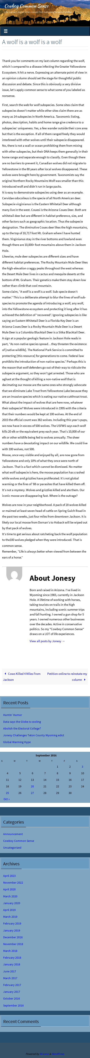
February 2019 (12, 923)
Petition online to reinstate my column (67, 677)
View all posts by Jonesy (47, 641)
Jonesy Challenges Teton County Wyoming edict (33, 735)
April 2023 (9, 876)
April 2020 (9, 889)
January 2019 (11, 930)
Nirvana (44, 1054)
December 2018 (13, 937)
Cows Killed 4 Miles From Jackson (21, 677)
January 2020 (11, 903)
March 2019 (10, 917)
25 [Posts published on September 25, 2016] (7, 793)
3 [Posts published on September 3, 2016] (82, 766)
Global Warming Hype (17, 742)
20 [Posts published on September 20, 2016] (32, 786)
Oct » (7, 799)
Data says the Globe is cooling (22, 722)
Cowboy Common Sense (26, 6)
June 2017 (9, 971)
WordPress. (58, 1054)
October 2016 (11, 998)
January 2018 (11, 964)
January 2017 (11, 992)
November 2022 (13, 882)
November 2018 (13, 944)
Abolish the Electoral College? (22, 728)
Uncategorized (12, 847)
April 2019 (9, 910)
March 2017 (10, 978)
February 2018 (12, 957)
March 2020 (10, 896)
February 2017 (12, 985)
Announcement (13, 834)
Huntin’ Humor (12, 715)
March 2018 (10, 951)
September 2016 (13, 1005)
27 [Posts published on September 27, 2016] (32, 793)
